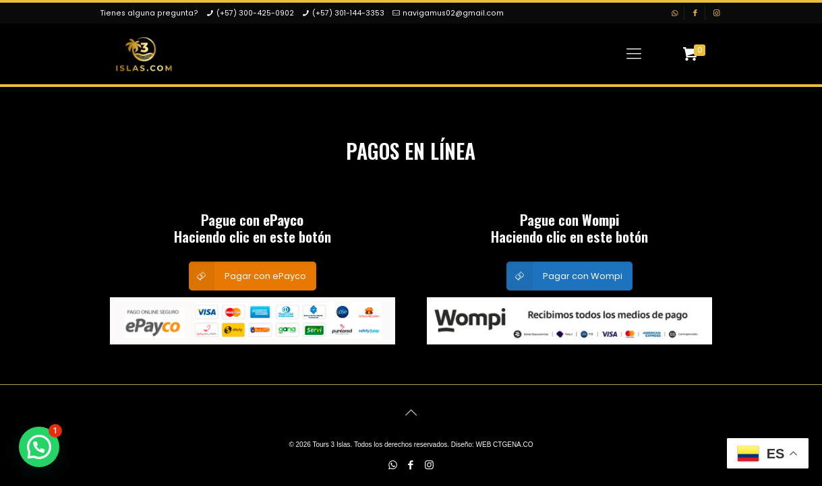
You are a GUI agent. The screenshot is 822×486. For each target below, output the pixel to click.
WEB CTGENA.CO (504, 444)
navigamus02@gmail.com (453, 13)
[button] (39, 447)
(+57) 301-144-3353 (348, 13)
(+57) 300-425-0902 (255, 13)
